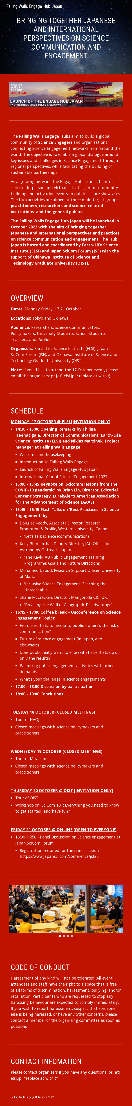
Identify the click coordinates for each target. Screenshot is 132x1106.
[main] (66, 38)
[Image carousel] (66, 911)
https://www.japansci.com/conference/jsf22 (59, 856)
